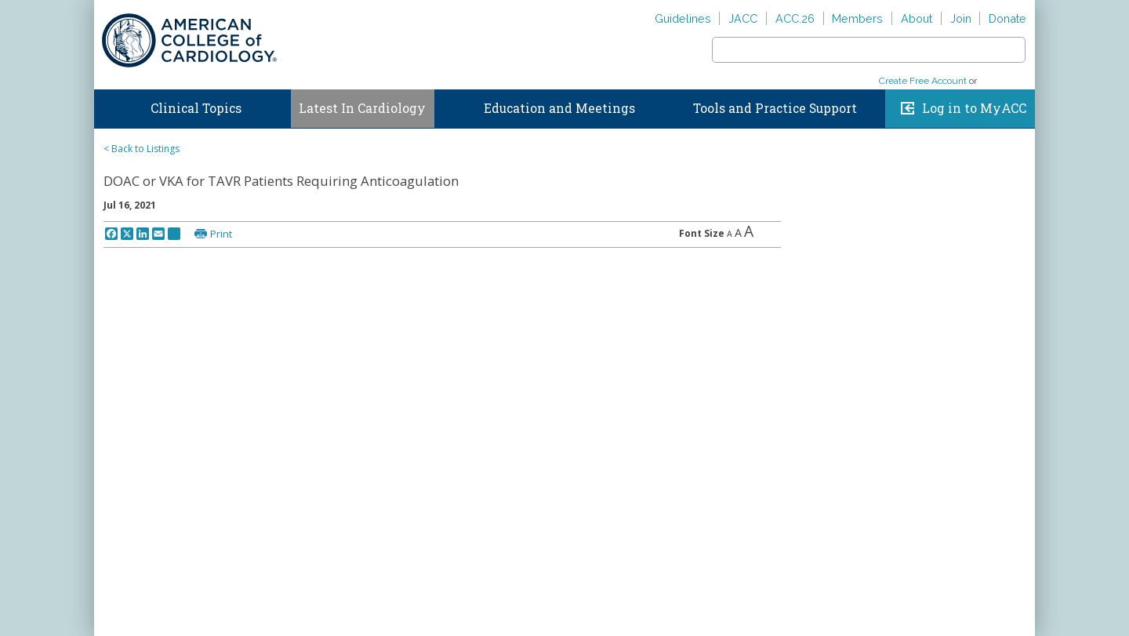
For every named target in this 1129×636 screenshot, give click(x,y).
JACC (742, 18)
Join (960, 18)
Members (857, 18)
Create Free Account (923, 80)
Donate (1007, 18)
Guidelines (683, 18)
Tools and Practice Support (775, 108)
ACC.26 (795, 18)
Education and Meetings (559, 108)
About (916, 18)
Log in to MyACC (974, 108)
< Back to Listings (141, 148)
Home (109, 105)
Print (221, 234)
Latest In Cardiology (362, 108)
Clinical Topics (196, 108)
